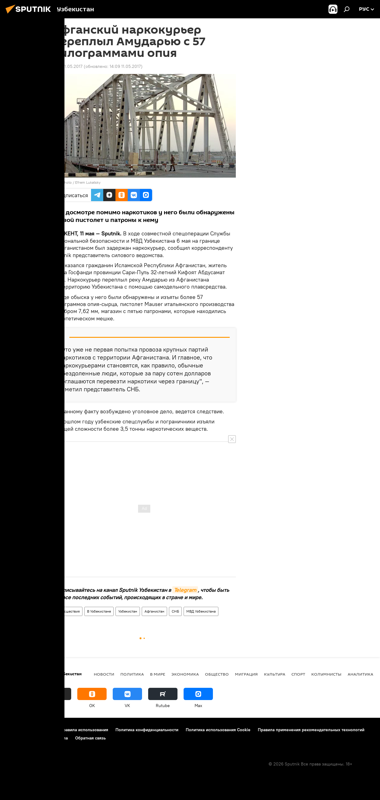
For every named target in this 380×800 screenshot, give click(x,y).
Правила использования (84, 729)
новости (104, 674)
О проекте (16, 729)
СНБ (175, 611)
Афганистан (154, 611)
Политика (132, 674)
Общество (217, 674)
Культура (274, 674)
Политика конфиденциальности (146, 729)
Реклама (59, 738)
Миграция (246, 674)
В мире (157, 674)
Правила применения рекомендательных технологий (311, 729)
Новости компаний (25, 738)
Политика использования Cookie (218, 729)
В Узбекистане (99, 611)
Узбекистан (127, 611)
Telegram (185, 589)
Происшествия (67, 611)
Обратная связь (90, 738)
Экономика (185, 674)
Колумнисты (326, 674)
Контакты (43, 729)
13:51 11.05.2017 (67, 66)
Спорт (298, 674)
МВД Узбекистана (201, 611)
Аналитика (360, 674)
